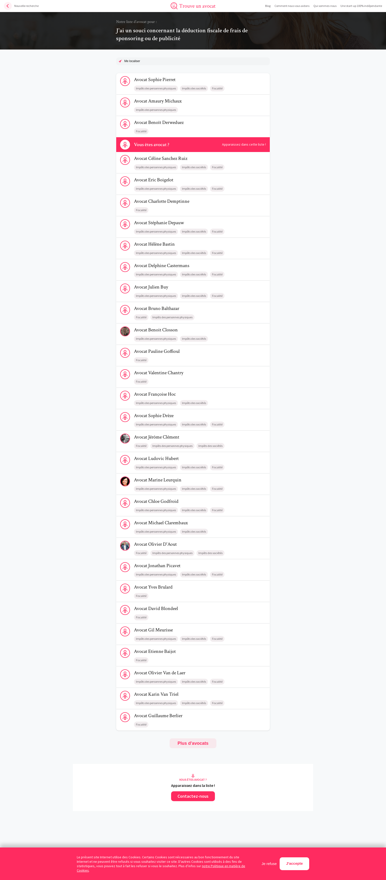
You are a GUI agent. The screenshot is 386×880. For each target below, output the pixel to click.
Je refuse (269, 864)
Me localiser (132, 61)
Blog (268, 6)
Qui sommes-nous (325, 6)
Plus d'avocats (192, 743)
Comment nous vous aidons (291, 6)
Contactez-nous (193, 796)
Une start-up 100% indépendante (361, 6)
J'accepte (294, 863)
